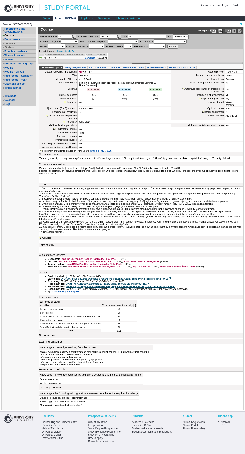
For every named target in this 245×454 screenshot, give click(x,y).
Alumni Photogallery (194, 428)
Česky (236, 5)
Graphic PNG (97, 151)
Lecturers (9, 43)
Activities (46, 238)
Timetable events (14, 55)
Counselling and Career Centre (59, 422)
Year (170, 36)
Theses (8, 59)
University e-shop (52, 434)
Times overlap (12, 87)
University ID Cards (142, 425)
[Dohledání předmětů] (119, 37)
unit (48, 36)
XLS (109, 151)
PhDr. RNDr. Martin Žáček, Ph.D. (141, 261)
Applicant (87, 18)
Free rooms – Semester (18, 75)
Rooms (8, 67)
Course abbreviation (88, 36)
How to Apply (95, 438)
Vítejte (46, 18)
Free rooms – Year (15, 79)
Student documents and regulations (152, 431)
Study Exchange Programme (104, 431)
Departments (12, 39)
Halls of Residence (52, 428)
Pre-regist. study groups (19, 63)
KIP (80, 72)
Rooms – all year (14, 71)
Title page (10, 95)
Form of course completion (93, 41)
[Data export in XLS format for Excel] (220, 31)
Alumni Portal (190, 425)
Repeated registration (212, 98)
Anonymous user (211, 5)
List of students (98, 67)
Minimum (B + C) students (63, 108)
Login (225, 5)
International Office (52, 438)
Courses (9, 35)
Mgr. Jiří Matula (141, 266)
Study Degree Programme (102, 428)
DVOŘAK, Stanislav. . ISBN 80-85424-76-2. (114, 278)
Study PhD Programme (101, 434)
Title (125, 36)
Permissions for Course (182, 67)
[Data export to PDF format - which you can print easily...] (213, 31)
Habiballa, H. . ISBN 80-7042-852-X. (120, 286)
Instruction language (50, 41)
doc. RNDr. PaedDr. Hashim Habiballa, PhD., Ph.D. (89, 259)
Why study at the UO (99, 422)
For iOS (220, 425)
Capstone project (14, 83)
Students (9, 47)
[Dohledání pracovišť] (74, 37)
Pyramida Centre (51, 425)
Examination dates (15, 51)
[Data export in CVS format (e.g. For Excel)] (228, 31)
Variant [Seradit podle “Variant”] (103, 54)
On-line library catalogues (65, 291)
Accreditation (147, 41)
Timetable (114, 67)
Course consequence (77, 46)
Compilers (90, 58)
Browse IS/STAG (65, 18)
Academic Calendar (143, 422)
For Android (223, 422)
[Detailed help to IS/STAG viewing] (239, 31)
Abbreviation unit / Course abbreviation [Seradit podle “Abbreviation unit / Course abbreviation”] (65, 54)
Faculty (43, 46)
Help (7, 104)
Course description (51, 67)
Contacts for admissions (101, 441)
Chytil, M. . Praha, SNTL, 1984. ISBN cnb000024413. (106, 284)
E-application (95, 425)
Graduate (104, 18)
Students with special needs (147, 428)
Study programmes (75, 67)
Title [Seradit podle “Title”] (90, 54)
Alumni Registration (194, 422)
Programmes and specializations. (14, 30)
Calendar (9, 100)
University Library (52, 431)
